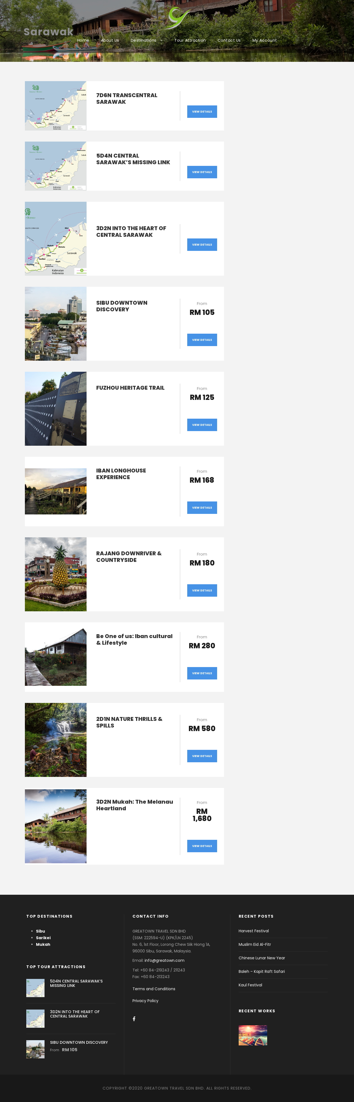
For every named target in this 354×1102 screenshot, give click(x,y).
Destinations (144, 40)
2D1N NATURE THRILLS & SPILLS (129, 722)
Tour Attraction (190, 40)
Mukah (43, 944)
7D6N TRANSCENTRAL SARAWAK (126, 98)
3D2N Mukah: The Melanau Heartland (134, 805)
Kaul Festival (250, 985)
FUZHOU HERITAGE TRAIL (130, 388)
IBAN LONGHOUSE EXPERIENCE (121, 474)
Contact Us (229, 40)
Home (83, 40)
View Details (202, 112)
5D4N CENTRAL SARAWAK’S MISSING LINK (133, 159)
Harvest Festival (254, 931)
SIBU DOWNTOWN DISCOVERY (121, 306)
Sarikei (43, 938)
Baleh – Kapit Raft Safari (262, 971)
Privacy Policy (145, 1000)
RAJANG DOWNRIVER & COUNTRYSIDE (129, 556)
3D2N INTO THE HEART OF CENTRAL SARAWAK (131, 231)
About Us (110, 40)
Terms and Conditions (153, 989)
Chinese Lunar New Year (262, 958)
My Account (265, 40)
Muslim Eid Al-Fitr (255, 944)
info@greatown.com (165, 960)
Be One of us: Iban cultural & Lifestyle (134, 639)
